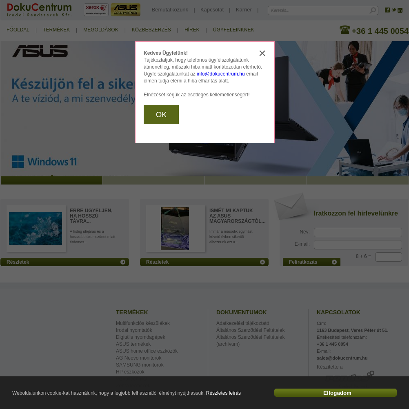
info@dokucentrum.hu (221, 74)
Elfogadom (337, 393)
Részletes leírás (223, 393)
